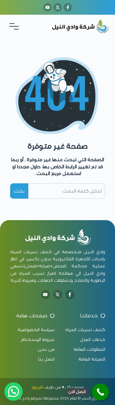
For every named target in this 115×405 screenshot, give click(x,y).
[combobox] (66, 191)
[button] (13, 391)
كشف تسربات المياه (31, 251)
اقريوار (37, 387)
